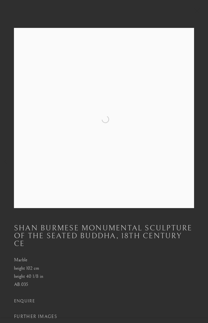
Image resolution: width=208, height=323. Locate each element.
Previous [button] (5, 162)
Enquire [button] (24, 305)
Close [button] (200, 12)
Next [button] (202, 162)
